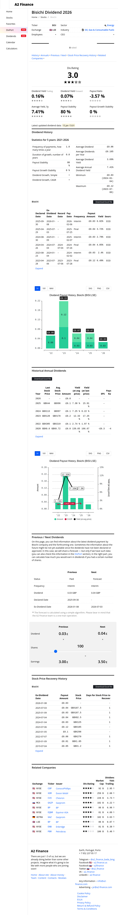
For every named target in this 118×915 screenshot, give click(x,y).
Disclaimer (82, 896)
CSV (107, 288)
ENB (50, 827)
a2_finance (89, 871)
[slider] (55, 651)
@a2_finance (97, 868)
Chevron (60, 798)
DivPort (78, 553)
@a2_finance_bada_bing (102, 859)
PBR (50, 831)
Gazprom (60, 802)
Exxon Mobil (62, 793)
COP (50, 788)
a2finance (99, 865)
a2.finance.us (100, 862)
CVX (50, 798)
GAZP (50, 803)
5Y (37, 288)
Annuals (45, 55)
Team (33, 877)
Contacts (52, 877)
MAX (51, 288)
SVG (90, 288)
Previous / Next (58, 55)
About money (57, 874)
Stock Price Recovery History (82, 55)
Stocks (44, 17)
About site (44, 874)
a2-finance (95, 874)
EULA (79, 899)
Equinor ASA (62, 812)
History (35, 55)
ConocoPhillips (63, 788)
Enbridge (60, 826)
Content (42, 877)
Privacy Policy (83, 902)
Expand (39, 268)
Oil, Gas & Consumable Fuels (99, 29)
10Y (43, 288)
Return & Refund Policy (88, 905)
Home (34, 17)
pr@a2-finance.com (102, 887)
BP (49, 807)
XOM (50, 793)
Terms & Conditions (87, 908)
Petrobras (61, 831)
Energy (110, 25)
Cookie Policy (83, 893)
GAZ (50, 817)
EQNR (50, 812)
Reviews (62, 877)
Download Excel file (103, 202)
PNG (98, 288)
